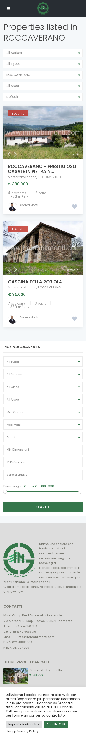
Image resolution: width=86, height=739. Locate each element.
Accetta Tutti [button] (56, 724)
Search (43, 507)
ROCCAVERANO (49, 177)
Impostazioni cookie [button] (23, 724)
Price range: (12, 486)
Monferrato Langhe (22, 177)
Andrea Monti (28, 205)
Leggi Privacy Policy (23, 731)
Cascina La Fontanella (45, 670)
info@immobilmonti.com (36, 637)
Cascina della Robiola (35, 282)
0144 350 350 (27, 626)
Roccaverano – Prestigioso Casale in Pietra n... (42, 169)
